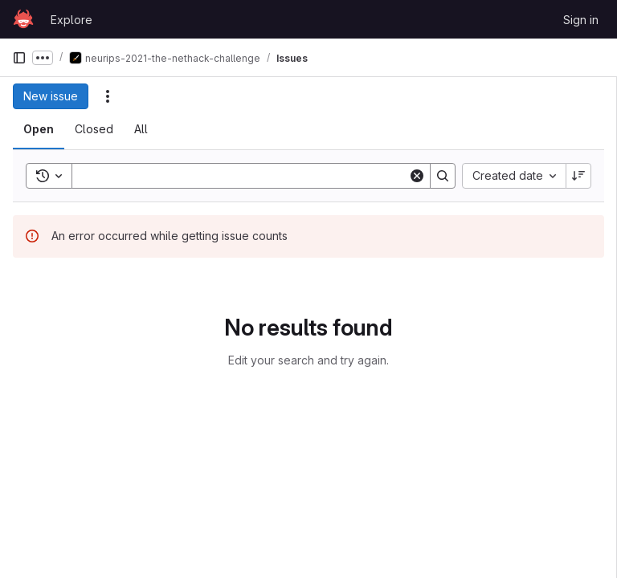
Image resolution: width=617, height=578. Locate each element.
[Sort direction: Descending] (578, 176)
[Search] (243, 175)
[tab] (38, 129)
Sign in (581, 19)
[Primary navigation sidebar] (19, 58)
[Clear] (417, 175)
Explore (71, 19)
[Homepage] (23, 19)
